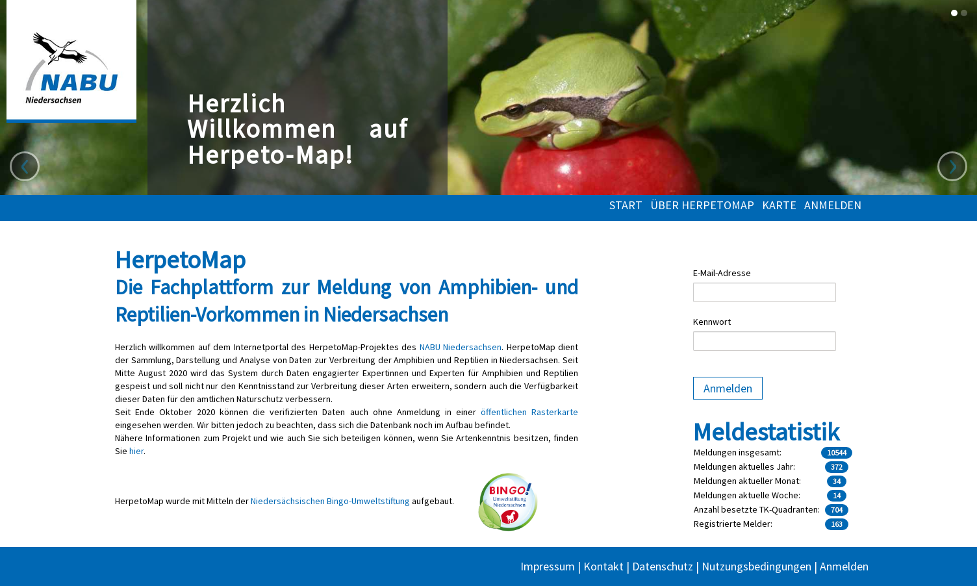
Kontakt (603, 566)
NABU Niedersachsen (460, 347)
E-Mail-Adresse (722, 273)
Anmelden (832, 205)
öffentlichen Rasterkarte (529, 412)
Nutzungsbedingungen (756, 566)
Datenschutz (662, 566)
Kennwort (712, 321)
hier (136, 451)
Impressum (547, 566)
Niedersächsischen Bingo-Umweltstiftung (330, 501)
